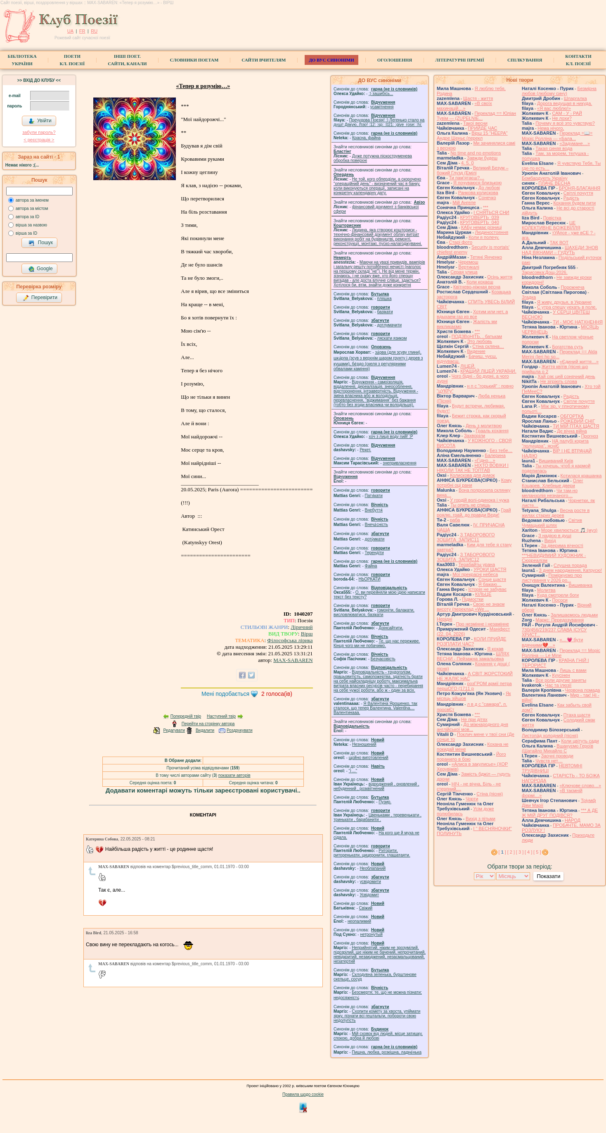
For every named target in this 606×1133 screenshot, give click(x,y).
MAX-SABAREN (292, 660)
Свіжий (366, 908)
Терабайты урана (476, 564)
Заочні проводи (557, 755)
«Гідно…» (484, 460)
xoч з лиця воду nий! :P (391, 436)
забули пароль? (38, 132)
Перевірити (40, 298)
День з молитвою (484, 425)
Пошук (40, 243)
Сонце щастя (492, 579)
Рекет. (365, 449)
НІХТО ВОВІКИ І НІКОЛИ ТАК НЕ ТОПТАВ (473, 468)
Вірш (307, 634)
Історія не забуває (487, 589)
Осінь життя (499, 276)
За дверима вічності (562, 545)
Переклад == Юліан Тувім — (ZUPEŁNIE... (476, 116)
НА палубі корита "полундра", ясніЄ (555, 443)
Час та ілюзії (558, 685)
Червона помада (582, 690)
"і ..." (353, 771)
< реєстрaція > (39, 139)
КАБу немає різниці (481, 227)
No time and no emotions (475, 152)
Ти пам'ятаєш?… (466, 177)
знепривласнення (399, 463)
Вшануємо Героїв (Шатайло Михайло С (557, 748)
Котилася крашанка (581, 475)
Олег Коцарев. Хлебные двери (552, 483)
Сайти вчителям (263, 59)
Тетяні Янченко (486, 257)
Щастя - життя (478, 98)
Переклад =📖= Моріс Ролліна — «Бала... (557, 136)
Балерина (495, 455)
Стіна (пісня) (489, 793)
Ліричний (301, 627)
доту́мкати (375, 539)
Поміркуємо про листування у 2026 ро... (552, 578)
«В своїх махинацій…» (464, 106)
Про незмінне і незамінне (482, 623)
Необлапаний (373, 868)
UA (70, 31)
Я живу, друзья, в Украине (564, 302)
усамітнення (382, 107)
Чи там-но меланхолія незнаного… (550, 493)
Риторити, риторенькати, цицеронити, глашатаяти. (372, 852)
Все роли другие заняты (560, 680)
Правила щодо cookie (303, 1094)
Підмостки (472, 599)
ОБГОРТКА (572, 416)
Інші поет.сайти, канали (127, 60)
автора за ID (28, 216)
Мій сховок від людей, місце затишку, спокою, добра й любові (378, 1035)
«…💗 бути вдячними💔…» (552, 642)
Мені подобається (225, 693)
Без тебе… (501, 450)
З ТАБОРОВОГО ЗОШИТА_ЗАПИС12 (466, 557)
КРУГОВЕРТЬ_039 (479, 217)
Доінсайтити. (391, 628)
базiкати (385, 311)
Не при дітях (474, 719)
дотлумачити (389, 325)
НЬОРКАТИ (370, 579)
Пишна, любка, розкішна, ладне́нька (386, 1052)
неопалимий (359, 921)
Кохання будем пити (574, 202)
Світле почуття (579, 401)
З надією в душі (554, 535)
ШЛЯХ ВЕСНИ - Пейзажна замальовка (473, 656)
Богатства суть (567, 346)
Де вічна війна (572, 430)
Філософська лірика (289, 640)
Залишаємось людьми (574, 614)
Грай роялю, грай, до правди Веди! (474, 512)
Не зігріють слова (558, 381)
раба (455, 519)
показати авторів (234, 775)
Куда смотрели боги (558, 595)
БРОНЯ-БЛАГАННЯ (580, 188)
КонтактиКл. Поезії (578, 60)
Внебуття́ (374, 510)
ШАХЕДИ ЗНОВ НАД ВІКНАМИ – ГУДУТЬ (560, 250)
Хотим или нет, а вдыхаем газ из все (472, 314)
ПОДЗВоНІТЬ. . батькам (477, 336)
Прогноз (589, 435)
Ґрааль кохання (492, 430)
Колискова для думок (472, 475)
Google (40, 269)
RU (94, 31)
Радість (571, 197)
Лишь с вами (573, 670)
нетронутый (371, 934)
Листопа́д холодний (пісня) (550, 735)
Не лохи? (561, 118)
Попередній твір (185, 716)
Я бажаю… (490, 584)
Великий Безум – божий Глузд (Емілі (473, 170)
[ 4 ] (528, 852)
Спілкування (524, 59)
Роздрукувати (240, 730)
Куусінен (561, 675)
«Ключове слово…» (580, 785)
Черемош (468, 261)
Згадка (529, 297)
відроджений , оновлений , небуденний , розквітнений (376, 786)
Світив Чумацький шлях (552, 523)
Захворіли (474, 435)
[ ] (502, 852)
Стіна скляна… (488, 346)
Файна (371, 566)
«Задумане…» (574, 143)
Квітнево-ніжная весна (476, 286)
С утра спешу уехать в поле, (567, 307)
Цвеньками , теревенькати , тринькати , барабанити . (377, 817)
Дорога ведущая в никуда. (564, 103)
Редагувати (174, 730)
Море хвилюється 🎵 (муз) (569, 530)
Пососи (559, 599)
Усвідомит (369, 895)
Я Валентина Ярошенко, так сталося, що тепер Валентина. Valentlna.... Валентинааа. (375, 708)
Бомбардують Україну (545, 178)
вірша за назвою (31, 225)
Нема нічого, (550, 128)
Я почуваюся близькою (477, 182)
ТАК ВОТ (559, 242)
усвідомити (370, 881)
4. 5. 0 (467, 162)
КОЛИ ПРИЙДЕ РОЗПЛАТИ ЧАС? (471, 641)
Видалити (205, 730)
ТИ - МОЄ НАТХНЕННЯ (578, 321)
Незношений (364, 744)
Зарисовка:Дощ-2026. (545, 272)
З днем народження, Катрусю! (570, 570)
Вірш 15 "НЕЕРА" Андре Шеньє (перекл (472, 135)
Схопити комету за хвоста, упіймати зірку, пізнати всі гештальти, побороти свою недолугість (377, 1016)
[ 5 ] (537, 852)
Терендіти (374, 552)
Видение (476, 351)
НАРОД (572, 820)
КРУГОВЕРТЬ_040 (479, 222)
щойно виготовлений (368, 757)
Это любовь (479, 341)
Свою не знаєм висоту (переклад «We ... (470, 607)
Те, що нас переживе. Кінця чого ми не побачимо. (377, 643)
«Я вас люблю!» (554, 108)
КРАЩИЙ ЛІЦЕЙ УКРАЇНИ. (488, 371)
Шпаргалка (575, 98)
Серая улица (464, 271)
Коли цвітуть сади (580, 740)
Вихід (550, 540)
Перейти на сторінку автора (208, 723)
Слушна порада (570, 565)
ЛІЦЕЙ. (468, 366)
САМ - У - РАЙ (567, 113)
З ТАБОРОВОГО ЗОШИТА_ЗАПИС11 (466, 537)
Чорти (472, 798)
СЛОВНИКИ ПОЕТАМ (194, 59)
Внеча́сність (376, 524)
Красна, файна (366, 138)
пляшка (384, 298)
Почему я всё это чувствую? (565, 123)
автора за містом (32, 208)
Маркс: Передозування (559, 619)
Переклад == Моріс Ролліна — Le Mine (561, 653)
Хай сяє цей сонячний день (566, 376)
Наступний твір (221, 716)
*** (485, 207)
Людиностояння (492, 232)
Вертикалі (468, 266)
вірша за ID (26, 233)
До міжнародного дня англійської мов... (472, 727)
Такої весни (475, 123)
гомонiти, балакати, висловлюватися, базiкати (374, 612)
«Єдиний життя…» (579, 361)
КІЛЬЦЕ (483, 594)
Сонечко (487, 197)
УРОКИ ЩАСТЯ (489, 569)
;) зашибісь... (381, 93)
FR (82, 31)
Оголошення (394, 59)
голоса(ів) (276, 693)
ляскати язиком (392, 338)
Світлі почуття (578, 192)
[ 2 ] (511, 852)
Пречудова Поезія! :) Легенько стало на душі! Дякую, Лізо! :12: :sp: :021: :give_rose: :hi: (379, 122)
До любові (489, 187)
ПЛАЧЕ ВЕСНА (554, 183)
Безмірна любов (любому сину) (559, 91)
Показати (548, 876)
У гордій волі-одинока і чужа (479, 499)
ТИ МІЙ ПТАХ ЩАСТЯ (576, 426)
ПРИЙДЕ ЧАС (482, 128)
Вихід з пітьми (480, 818)
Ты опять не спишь (470, 504)
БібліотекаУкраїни (21, 60)
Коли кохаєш (479, 281)
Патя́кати (374, 495)
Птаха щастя (576, 714)
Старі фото (460, 242)
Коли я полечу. (484, 237)
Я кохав (495, 648)
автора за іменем (32, 200)
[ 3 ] (519, 852)
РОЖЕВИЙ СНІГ (577, 421)
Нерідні (444, 618)
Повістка (552, 217)
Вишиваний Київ (556, 460)
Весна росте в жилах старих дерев (555, 513)
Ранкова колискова (478, 192)
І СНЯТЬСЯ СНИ (491, 212)
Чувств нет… (549, 760)
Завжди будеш (482, 157)
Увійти (40, 121)
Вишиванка (580, 585)
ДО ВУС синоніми (331, 59)
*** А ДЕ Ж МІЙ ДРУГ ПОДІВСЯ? (560, 813)
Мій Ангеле (464, 202)
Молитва (546, 590)
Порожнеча (572, 287)
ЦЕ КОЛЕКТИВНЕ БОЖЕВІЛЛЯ (551, 225)
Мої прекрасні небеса (475, 574)
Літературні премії (459, 59)
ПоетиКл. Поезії (72, 60)
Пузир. (385, 802)
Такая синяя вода (553, 148)
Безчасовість (383, 659)
